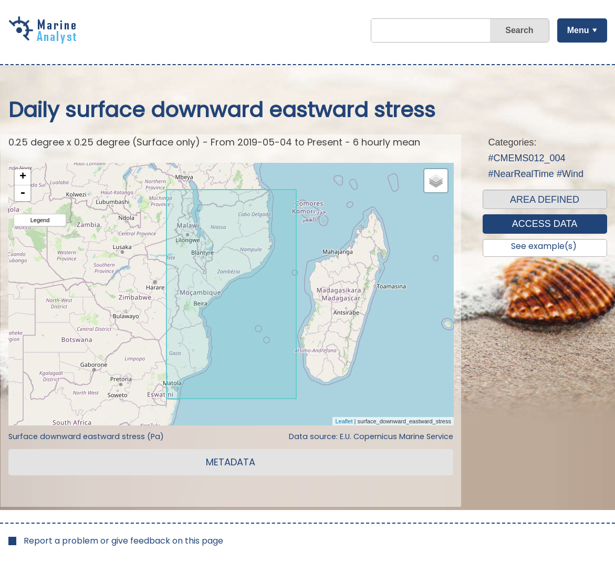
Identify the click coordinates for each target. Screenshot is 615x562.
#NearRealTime (521, 174)
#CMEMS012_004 (527, 158)
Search (519, 30)
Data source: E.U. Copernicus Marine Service (371, 436)
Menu (578, 30)
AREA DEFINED (544, 199)
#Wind (570, 174)
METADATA (230, 462)
